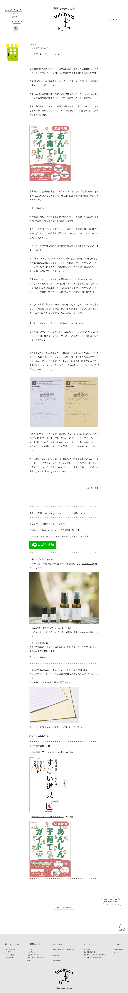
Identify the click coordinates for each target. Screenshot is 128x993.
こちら (43, 530)
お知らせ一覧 (66, 907)
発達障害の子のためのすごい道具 (47, 752)
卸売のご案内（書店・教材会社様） (64, 949)
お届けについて (32, 955)
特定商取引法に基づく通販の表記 (95, 955)
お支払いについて (33, 952)
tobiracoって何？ (11, 949)
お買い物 (15, 13)
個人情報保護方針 (90, 952)
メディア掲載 (9, 955)
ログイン (117, 952)
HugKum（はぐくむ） (60, 513)
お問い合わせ (9, 957)
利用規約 (87, 949)
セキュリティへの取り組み (93, 957)
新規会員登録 (118, 949)
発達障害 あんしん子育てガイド (47, 816)
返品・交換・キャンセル (35, 957)
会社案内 (8, 952)
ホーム (58, 907)
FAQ (28, 960)
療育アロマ (87, 563)
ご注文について (32, 949)
